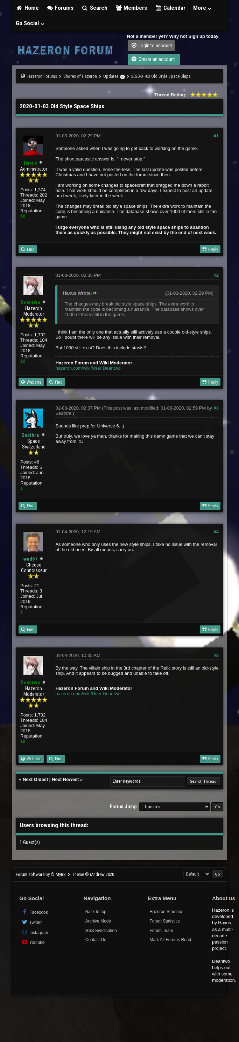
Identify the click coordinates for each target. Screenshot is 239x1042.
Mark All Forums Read (170, 939)
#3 (216, 408)
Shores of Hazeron (80, 76)
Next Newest (65, 779)
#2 (216, 275)
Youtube (32, 942)
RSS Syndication (101, 930)
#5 (216, 655)
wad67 (30, 559)
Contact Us (95, 939)
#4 (216, 531)
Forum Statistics (164, 921)
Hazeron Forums (42, 76)
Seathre (30, 435)
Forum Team (161, 930)
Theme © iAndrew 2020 (93, 874)
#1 (216, 135)
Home (27, 7)
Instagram (34, 932)
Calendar (170, 7)
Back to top (95, 911)
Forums (60, 7)
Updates (111, 76)
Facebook (34, 912)
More (202, 7)
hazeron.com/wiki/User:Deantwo (87, 368)
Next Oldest (35, 779)
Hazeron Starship (165, 911)
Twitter (31, 922)
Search (94, 7)
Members (131, 7)
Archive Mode (98, 921)
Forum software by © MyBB (41, 874)
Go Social (30, 23)
